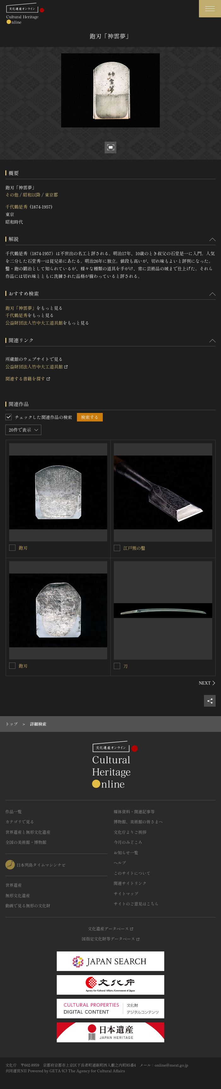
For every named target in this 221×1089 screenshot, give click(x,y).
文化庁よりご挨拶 (130, 832)
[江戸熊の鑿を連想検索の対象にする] (117, 548)
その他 (12, 194)
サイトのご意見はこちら (136, 904)
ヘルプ (120, 863)
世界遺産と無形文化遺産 (27, 832)
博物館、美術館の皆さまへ (138, 822)
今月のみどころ (128, 842)
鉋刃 (23, 547)
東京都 (51, 194)
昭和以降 (31, 194)
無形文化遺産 (17, 895)
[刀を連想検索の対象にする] (117, 666)
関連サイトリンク (130, 883)
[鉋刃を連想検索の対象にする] (12, 547)
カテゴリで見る (19, 822)
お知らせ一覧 (126, 853)
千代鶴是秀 (16, 206)
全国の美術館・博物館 (25, 842)
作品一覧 (13, 812)
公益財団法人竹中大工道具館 (34, 323)
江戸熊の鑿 (134, 548)
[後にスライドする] (207, 683)
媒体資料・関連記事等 (134, 812)
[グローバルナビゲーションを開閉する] (210, 8)
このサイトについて (132, 873)
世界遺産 (13, 885)
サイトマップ (126, 894)
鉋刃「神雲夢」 (20, 308)
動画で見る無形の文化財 (27, 906)
